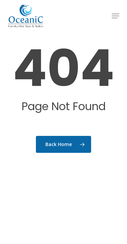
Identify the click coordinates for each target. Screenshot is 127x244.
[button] (115, 16)
